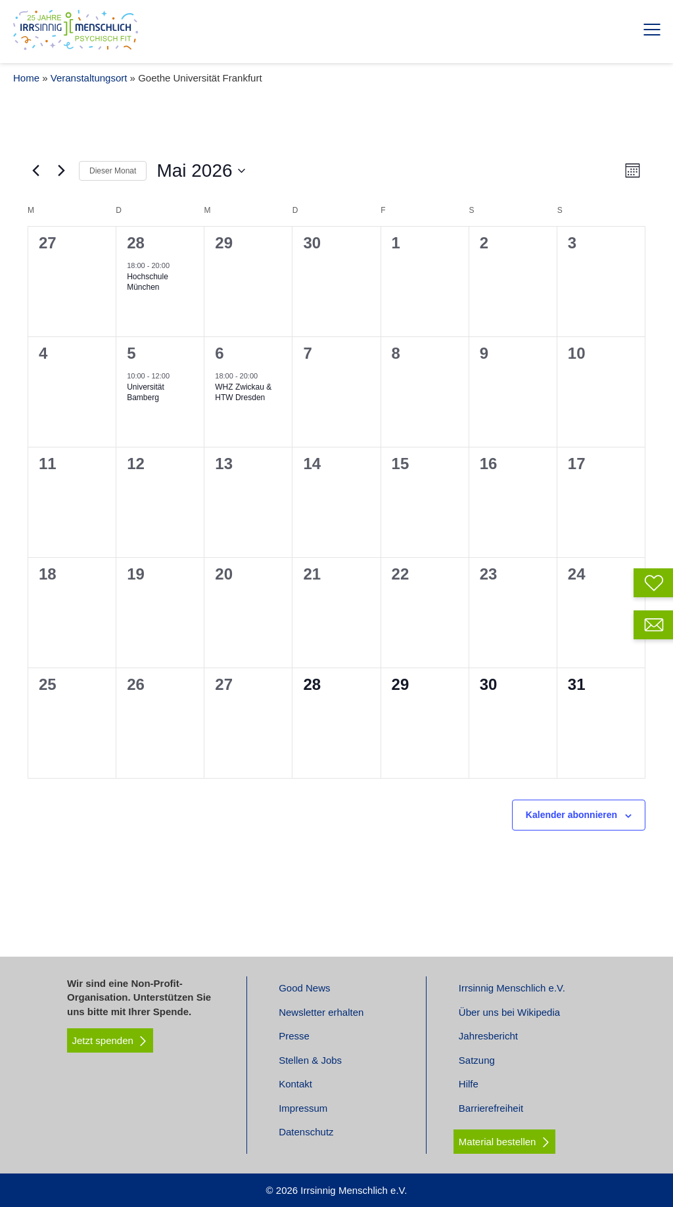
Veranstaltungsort (89, 77)
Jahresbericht (488, 1035)
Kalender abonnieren (571, 814)
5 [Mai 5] (131, 353)
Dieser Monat (112, 170)
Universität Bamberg (145, 392)
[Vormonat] (35, 171)
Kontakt (295, 1083)
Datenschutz (306, 1131)
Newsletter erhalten (321, 1012)
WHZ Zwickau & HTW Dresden (243, 392)
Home (26, 77)
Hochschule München (147, 282)
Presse (294, 1035)
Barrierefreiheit (491, 1108)
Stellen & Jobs (310, 1060)
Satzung (477, 1060)
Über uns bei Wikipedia (509, 1012)
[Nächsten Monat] (61, 171)
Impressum (303, 1108)
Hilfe (468, 1083)
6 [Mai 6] (219, 353)
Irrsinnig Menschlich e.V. (512, 987)
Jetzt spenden (110, 1041)
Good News (304, 987)
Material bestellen (497, 1141)
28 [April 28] (136, 243)
